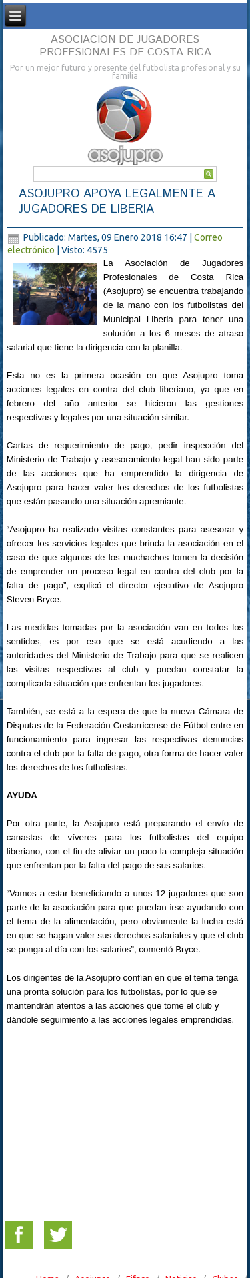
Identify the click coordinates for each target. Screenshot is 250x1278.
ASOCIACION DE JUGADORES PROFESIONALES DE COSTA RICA (125, 46)
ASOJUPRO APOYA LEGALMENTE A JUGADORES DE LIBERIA (117, 201)
